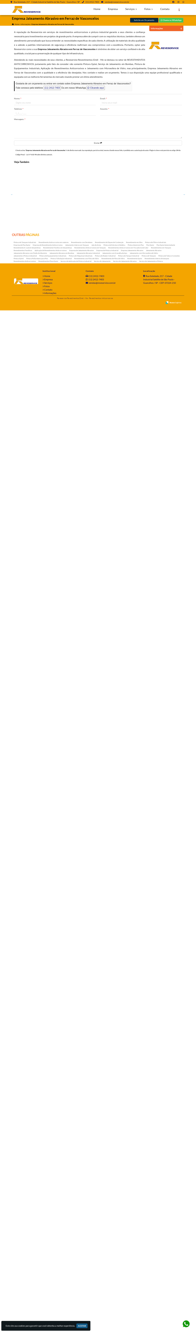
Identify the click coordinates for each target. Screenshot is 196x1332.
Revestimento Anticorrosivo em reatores (54, 1264)
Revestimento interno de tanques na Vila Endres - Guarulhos (28, 641)
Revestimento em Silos (134, 1264)
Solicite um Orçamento (144, 20)
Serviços (131, 9)
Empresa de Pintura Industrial (107, 1272)
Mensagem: (19, 119)
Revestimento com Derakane (81, 1264)
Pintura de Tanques (149, 1277)
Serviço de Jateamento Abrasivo (125, 1283)
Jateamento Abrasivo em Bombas (62, 1275)
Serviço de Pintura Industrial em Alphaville (28, 519)
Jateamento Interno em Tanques (77, 1267)
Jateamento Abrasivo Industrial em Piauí (28, 1243)
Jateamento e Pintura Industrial (25, 1277)
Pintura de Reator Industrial (105, 1277)
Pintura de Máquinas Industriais (80, 1277)
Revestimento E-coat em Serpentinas (27, 1269)
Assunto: (104, 109)
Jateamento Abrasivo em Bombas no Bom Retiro (28, 700)
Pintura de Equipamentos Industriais (52, 1277)
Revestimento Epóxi (134, 1280)
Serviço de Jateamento (102, 1283)
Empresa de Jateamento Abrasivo (81, 1272)
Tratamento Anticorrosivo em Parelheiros (28, 217)
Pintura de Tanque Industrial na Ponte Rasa (28, 277)
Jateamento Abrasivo (154, 1272)
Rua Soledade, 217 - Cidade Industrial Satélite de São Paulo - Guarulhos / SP (47, 2)
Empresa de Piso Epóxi (22, 1267)
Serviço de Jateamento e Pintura (151, 1283)
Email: (103, 98)
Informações (50, 1314)
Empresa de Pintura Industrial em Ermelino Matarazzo (28, 822)
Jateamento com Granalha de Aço (114, 1275)
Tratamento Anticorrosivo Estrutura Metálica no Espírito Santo (28, 942)
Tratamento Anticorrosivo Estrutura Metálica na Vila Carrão (28, 1063)
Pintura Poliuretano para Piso (37, 1280)
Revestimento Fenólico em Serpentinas (57, 1269)
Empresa (113, 9)
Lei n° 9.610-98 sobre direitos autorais (39, 154)
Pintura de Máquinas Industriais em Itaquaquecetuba (28, 1003)
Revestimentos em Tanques (161, 1269)
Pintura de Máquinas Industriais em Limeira (28, 760)
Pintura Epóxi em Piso (136, 1267)
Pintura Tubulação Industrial (61, 1280)
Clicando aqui (95, 88)
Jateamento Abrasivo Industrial (88, 1275)
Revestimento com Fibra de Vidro (86, 1280)
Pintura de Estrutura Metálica (114, 1267)
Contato (164, 9)
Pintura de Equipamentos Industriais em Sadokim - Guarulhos (28, 1123)
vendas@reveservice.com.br (117, 2)
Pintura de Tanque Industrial (128, 1277)
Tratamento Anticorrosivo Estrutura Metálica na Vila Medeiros (28, 1184)
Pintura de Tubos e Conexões (169, 1277)
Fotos (148, 9)
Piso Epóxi (150, 1267)
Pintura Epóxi (19, 1280)
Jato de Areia (96, 1267)
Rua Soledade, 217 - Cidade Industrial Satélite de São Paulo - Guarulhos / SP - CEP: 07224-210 (159, 1301)
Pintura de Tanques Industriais (25, 1264)
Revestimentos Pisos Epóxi (48, 1283)
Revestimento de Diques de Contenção (109, 1264)
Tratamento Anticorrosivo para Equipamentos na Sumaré (28, 399)
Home (97, 9)
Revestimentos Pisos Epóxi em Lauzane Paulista (28, 458)
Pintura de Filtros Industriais (155, 1264)
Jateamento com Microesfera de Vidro (144, 1275)
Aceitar (82, 1326)
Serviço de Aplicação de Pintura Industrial (76, 1283)
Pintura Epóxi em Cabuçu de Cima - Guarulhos (28, 579)
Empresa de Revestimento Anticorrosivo (48, 1267)
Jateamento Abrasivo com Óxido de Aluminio (30, 1275)
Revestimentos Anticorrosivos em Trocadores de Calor (128, 1269)
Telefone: (18, 109)
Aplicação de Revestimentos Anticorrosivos (51, 1272)
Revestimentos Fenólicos (23, 1272)
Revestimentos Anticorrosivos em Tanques (90, 1269)
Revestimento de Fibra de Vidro (113, 1280)
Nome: (17, 98)
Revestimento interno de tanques (157, 1280)
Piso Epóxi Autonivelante (166, 1267)
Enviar (98, 143)
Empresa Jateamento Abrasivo (132, 1272)
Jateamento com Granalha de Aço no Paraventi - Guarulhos (28, 882)
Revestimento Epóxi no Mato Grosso (28, 338)
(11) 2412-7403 (92, 2)
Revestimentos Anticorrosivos (25, 1283)
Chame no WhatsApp (171, 20)
